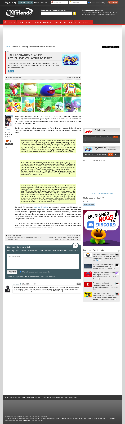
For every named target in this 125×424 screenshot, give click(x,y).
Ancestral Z (17, 284)
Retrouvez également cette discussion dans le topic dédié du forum (31, 277)
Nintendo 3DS (103, 418)
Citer (78, 283)
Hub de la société (91, 137)
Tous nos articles (37, 420)
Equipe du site (47, 397)
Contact (37, 397)
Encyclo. (66, 22)
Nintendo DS (113, 418)
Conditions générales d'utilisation (65, 397)
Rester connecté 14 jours (98, 3)
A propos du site (11, 397)
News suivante (72, 78)
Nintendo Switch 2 (90, 14)
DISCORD (78, 22)
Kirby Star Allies (100, 148)
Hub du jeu (89, 154)
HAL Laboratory (100, 130)
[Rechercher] (56, 13)
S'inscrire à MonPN (25, 3)
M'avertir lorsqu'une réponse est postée (35, 272)
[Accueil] (5, 22)
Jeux (19, 22)
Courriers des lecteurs (26, 397)
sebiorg (7, 129)
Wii (6, 420)
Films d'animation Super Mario (91, 12)
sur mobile (26, 420)
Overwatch (100, 14)
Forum (85, 22)
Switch (98, 150)
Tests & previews (32, 22)
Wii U (96, 418)
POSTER (12, 272)
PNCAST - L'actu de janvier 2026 (101, 193)
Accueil (7, 47)
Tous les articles (105, 137)
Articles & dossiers (51, 22)
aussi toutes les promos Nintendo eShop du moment (74, 418)
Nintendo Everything (41, 207)
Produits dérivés (110, 14)
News (11, 22)
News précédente (14, 78)
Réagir (9, 144)
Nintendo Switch (89, 204)
